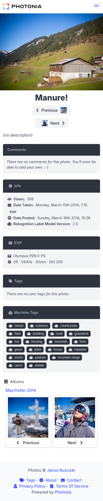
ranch (15, 365)
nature (16, 326)
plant (34, 350)
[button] (97, 6)
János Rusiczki (61, 470)
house (54, 350)
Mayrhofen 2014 (21, 390)
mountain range (65, 357)
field (14, 334)
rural (55, 334)
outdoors (38, 326)
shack (15, 357)
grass (15, 350)
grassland (78, 334)
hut (13, 342)
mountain (57, 342)
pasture (37, 357)
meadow (76, 350)
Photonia (63, 492)
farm (79, 342)
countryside (65, 326)
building (35, 334)
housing (33, 342)
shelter (36, 365)
